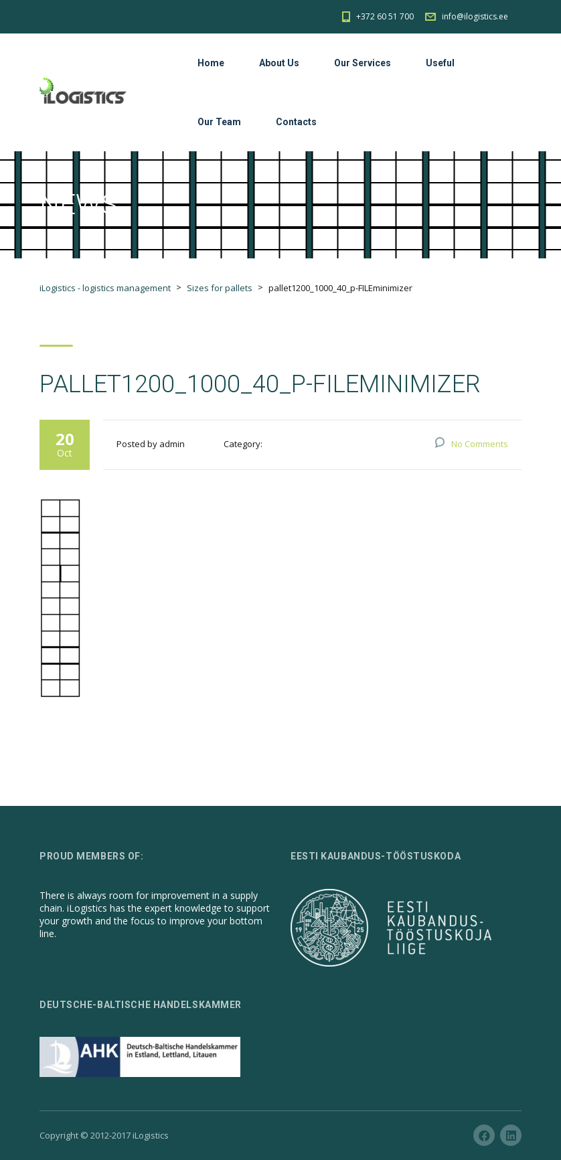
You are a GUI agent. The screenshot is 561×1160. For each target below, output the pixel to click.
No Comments (479, 444)
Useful (440, 63)
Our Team (219, 121)
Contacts (296, 121)
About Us (279, 63)
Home (210, 63)
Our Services (362, 63)
